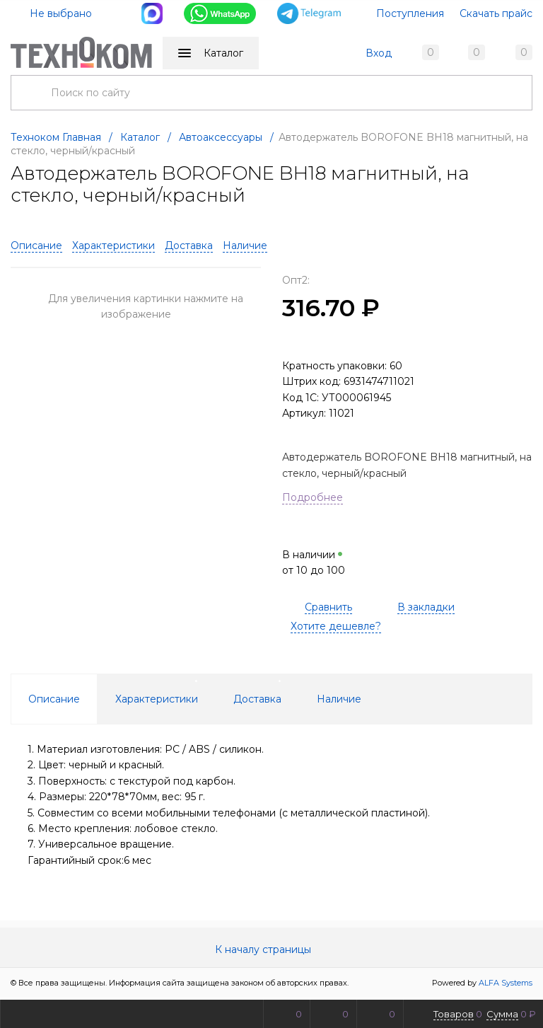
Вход (379, 53)
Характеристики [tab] (156, 700)
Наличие (245, 247)
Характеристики (113, 247)
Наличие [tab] (339, 700)
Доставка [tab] (257, 700)
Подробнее (312, 499)
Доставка (189, 247)
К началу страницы (271, 951)
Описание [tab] (54, 700)
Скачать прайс (496, 13)
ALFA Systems (505, 985)
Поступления (410, 13)
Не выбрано (52, 13)
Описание (36, 247)
